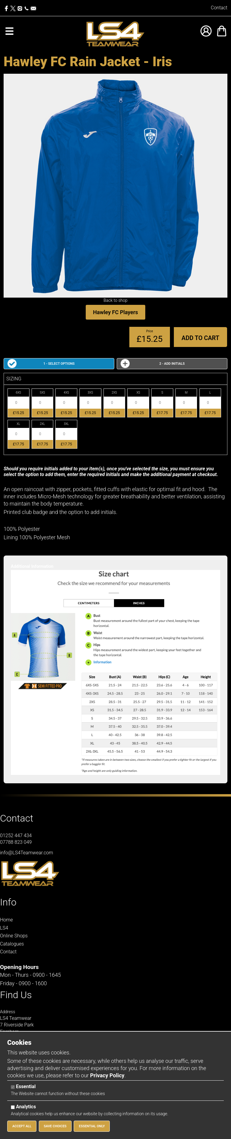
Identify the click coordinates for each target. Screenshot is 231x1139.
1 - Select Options (59, 364)
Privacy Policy (107, 1075)
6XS (18, 392)
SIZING (13, 379)
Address (7, 1011)
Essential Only (92, 1126)
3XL (66, 424)
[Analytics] (13, 1107)
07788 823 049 (16, 842)
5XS (42, 392)
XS (138, 392)
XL (18, 424)
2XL (42, 424)
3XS (90, 392)
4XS (66, 392)
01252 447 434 (16, 835)
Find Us (16, 995)
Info (8, 902)
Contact (219, 8)
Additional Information (32, 566)
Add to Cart (200, 338)
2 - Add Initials (172, 364)
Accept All (21, 1126)
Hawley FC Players (115, 312)
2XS (114, 392)
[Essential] (13, 1087)
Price (149, 331)
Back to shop (115, 300)
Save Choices (55, 1126)
